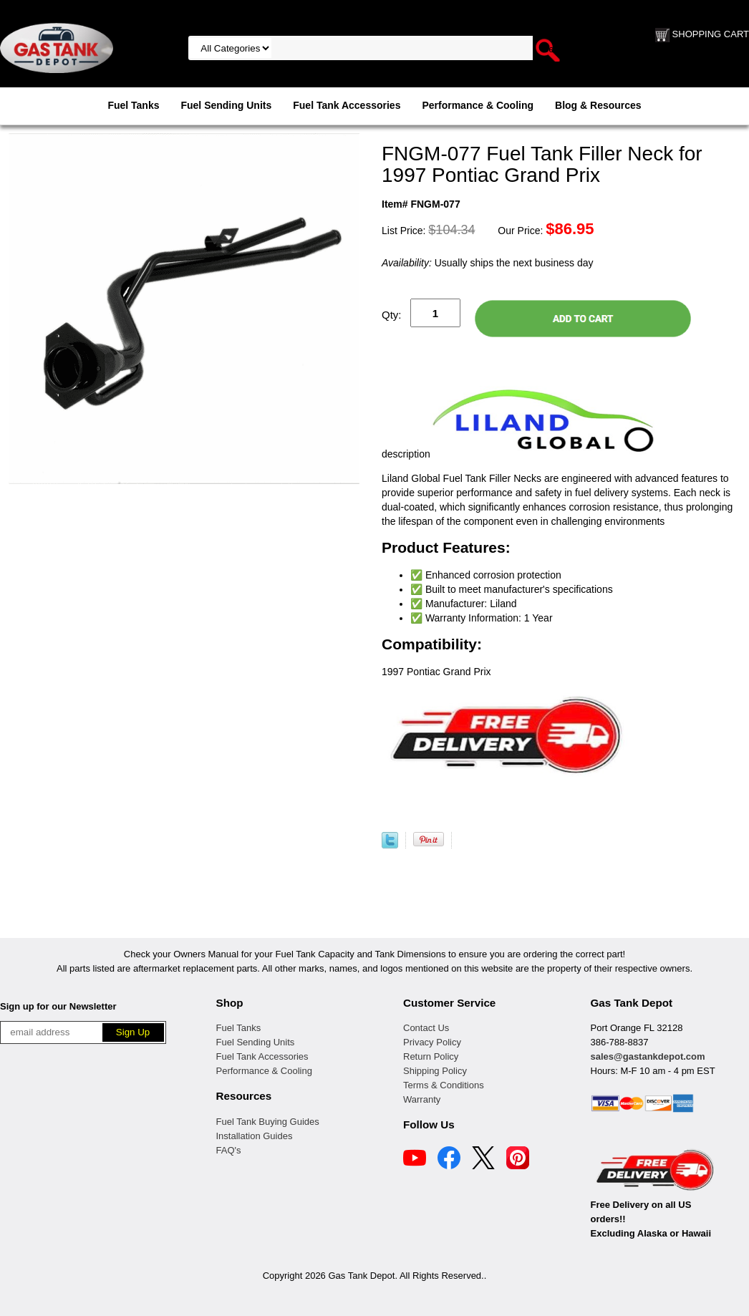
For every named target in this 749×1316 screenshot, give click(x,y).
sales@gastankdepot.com (648, 1056)
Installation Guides (254, 1136)
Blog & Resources (598, 105)
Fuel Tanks (133, 105)
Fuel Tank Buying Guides (267, 1121)
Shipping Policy (435, 1070)
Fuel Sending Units (225, 105)
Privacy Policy (432, 1042)
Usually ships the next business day (487, 262)
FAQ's (228, 1150)
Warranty (421, 1099)
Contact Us (426, 1027)
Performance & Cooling (477, 105)
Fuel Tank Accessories (346, 105)
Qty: (392, 315)
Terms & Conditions (443, 1085)
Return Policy (430, 1056)
